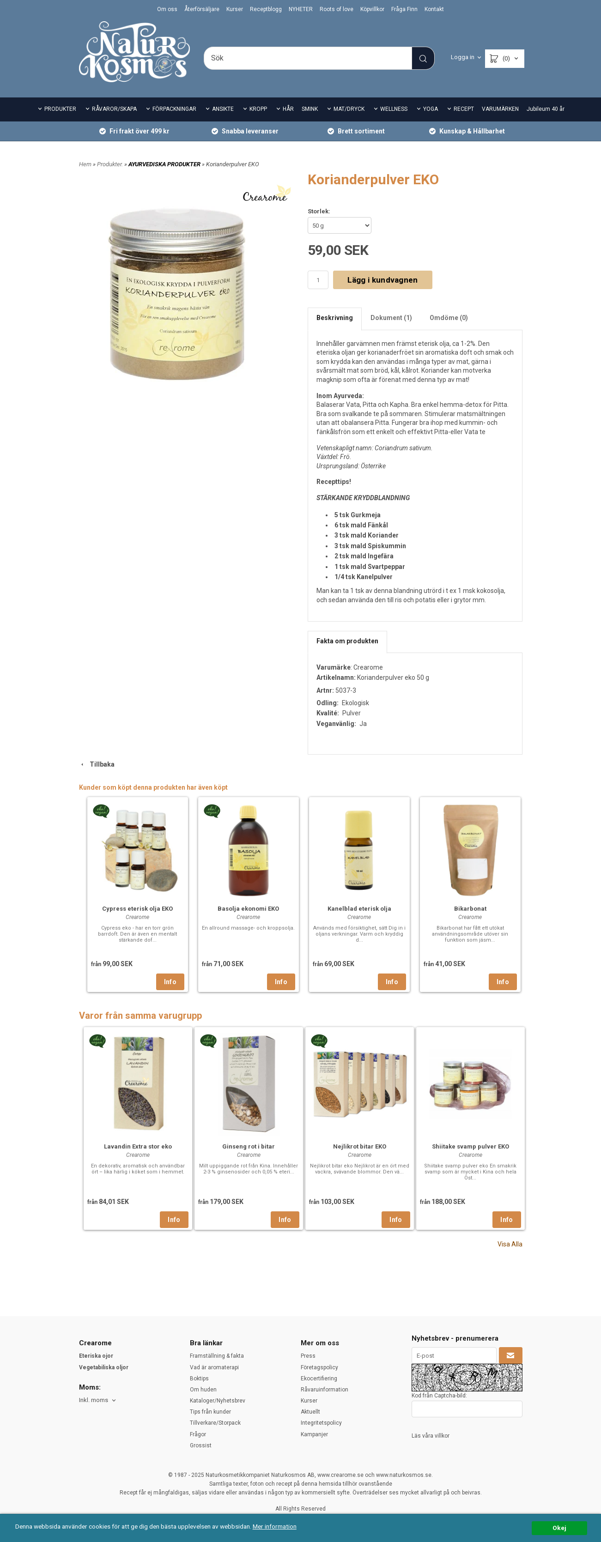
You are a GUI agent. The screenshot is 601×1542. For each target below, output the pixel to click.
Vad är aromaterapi (214, 1367)
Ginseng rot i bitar (248, 1146)
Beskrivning (334, 317)
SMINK (310, 109)
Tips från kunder (210, 1412)
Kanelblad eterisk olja (359, 908)
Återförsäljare (201, 9)
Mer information (275, 1526)
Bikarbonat (470, 908)
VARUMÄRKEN (500, 109)
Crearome (368, 667)
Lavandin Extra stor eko (138, 1146)
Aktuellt (310, 1412)
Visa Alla (510, 1244)
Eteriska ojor (96, 1356)
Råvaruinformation (324, 1389)
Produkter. (110, 164)
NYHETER (301, 9)
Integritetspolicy (321, 1423)
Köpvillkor (372, 9)
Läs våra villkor (430, 1436)
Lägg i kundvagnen (382, 279)
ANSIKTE (223, 109)
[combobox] (98, 1400)
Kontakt (434, 9)
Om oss (167, 9)
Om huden (203, 1389)
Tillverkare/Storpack (215, 1423)
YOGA (430, 109)
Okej (559, 1527)
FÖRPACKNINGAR (174, 109)
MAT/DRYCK (349, 109)
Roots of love (336, 9)
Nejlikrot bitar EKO (359, 1146)
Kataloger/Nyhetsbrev (217, 1400)
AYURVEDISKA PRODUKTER (165, 164)
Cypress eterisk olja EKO (137, 908)
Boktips (199, 1378)
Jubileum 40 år (546, 109)
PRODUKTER (60, 109)
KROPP (258, 109)
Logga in (462, 57)
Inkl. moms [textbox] (93, 1400)
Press (308, 1356)
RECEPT (464, 109)
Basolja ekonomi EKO (248, 908)
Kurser (234, 9)
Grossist (201, 1445)
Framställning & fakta (217, 1356)
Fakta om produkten (347, 641)
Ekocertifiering (319, 1378)
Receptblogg (266, 9)
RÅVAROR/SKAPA (114, 109)
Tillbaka (97, 764)
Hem (85, 164)
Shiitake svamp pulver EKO (470, 1146)
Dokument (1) (391, 317)
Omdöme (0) (449, 317)
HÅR (288, 109)
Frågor (198, 1434)
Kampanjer (314, 1434)
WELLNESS (393, 109)
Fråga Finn (404, 9)
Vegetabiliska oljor (103, 1367)
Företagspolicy (319, 1367)
